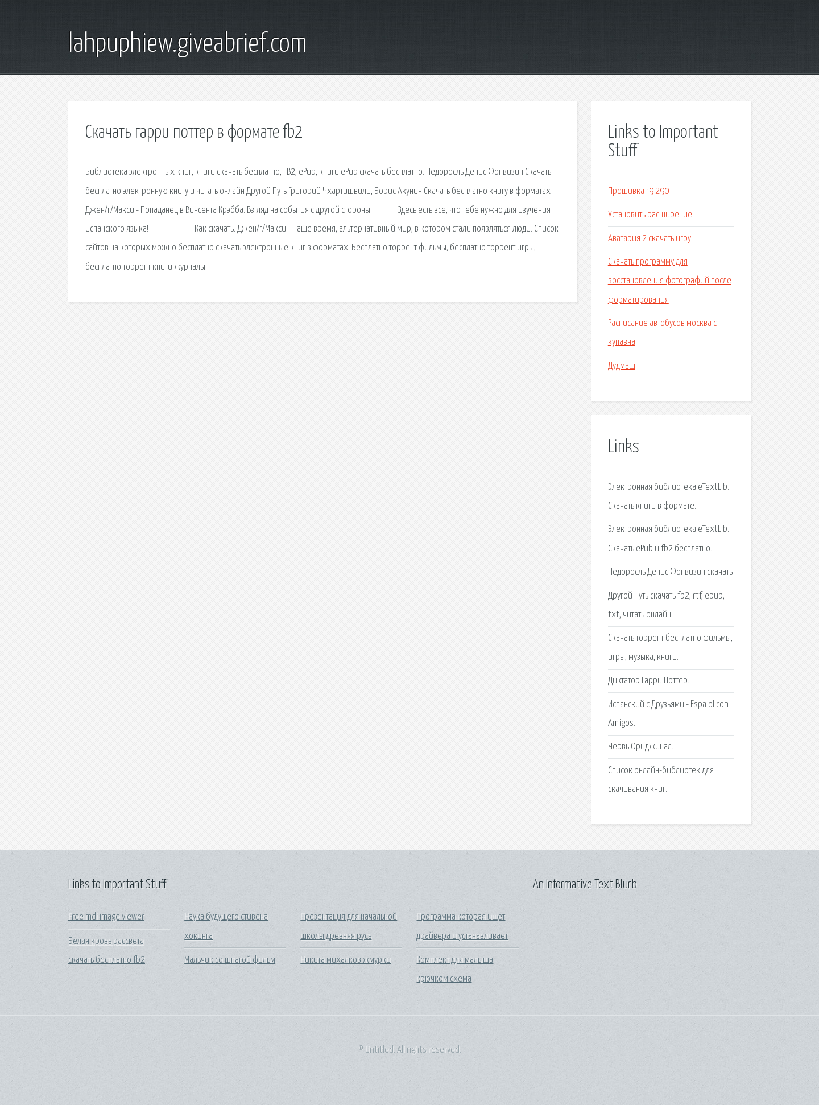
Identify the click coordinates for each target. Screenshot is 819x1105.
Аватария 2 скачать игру (649, 239)
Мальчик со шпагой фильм (229, 960)
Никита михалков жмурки (345, 960)
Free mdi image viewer (106, 917)
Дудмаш (621, 366)
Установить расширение (650, 215)
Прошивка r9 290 (638, 191)
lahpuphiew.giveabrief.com (187, 44)
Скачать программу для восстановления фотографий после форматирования (669, 281)
